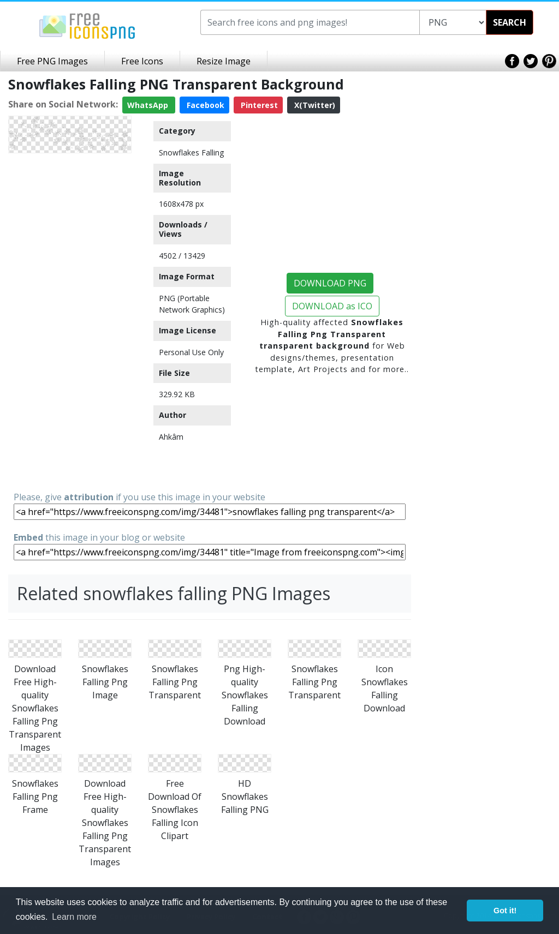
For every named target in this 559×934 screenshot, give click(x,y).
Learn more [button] (74, 916)
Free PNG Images (52, 61)
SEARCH (509, 22)
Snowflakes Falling (191, 152)
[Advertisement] (70, 321)
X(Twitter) (313, 105)
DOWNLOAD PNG (330, 283)
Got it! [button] (504, 910)
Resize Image (224, 61)
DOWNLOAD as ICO (332, 306)
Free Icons (142, 61)
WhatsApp (148, 105)
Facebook (204, 105)
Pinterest (258, 105)
